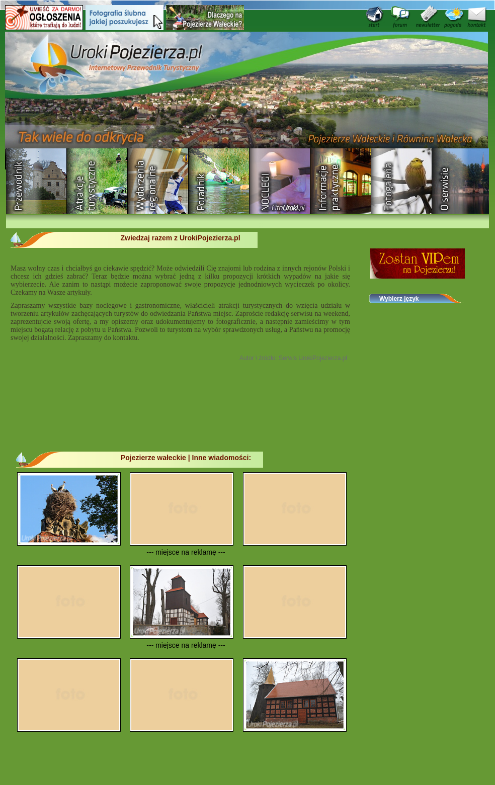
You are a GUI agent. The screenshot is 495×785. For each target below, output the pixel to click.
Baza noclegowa (280, 181)
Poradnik (219, 181)
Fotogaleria (401, 181)
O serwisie (462, 181)
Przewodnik (36, 181)
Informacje (340, 181)
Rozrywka (97, 181)
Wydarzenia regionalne (158, 181)
